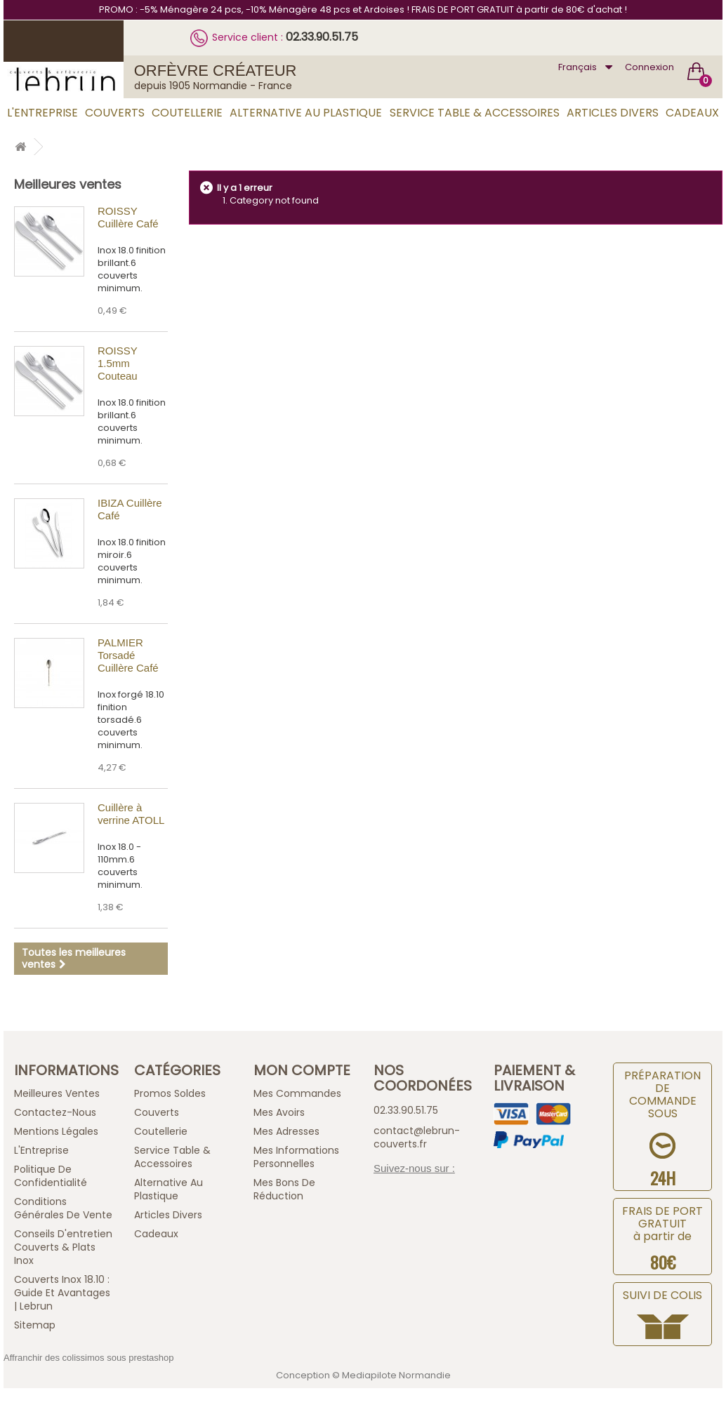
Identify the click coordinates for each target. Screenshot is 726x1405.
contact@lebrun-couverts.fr (417, 1137)
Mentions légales (56, 1131)
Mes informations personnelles (296, 1157)
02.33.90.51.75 (322, 37)
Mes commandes (297, 1093)
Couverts (115, 113)
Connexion (649, 67)
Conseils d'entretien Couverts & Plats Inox (63, 1247)
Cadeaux (692, 113)
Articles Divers (613, 113)
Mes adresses (286, 1131)
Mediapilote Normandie (396, 1375)
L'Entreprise (42, 113)
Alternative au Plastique (306, 113)
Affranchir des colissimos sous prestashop (89, 1357)
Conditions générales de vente (63, 1208)
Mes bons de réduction (284, 1189)
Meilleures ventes (67, 184)
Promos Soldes (170, 1093)
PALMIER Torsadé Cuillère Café (128, 655)
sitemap (34, 1325)
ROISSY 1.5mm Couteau (118, 363)
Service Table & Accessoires (475, 113)
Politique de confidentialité (50, 1176)
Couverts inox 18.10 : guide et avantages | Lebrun (62, 1292)
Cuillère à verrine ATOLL (131, 813)
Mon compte (301, 1070)
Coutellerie (187, 113)
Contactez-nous (55, 1112)
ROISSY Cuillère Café (128, 217)
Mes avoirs (279, 1112)
